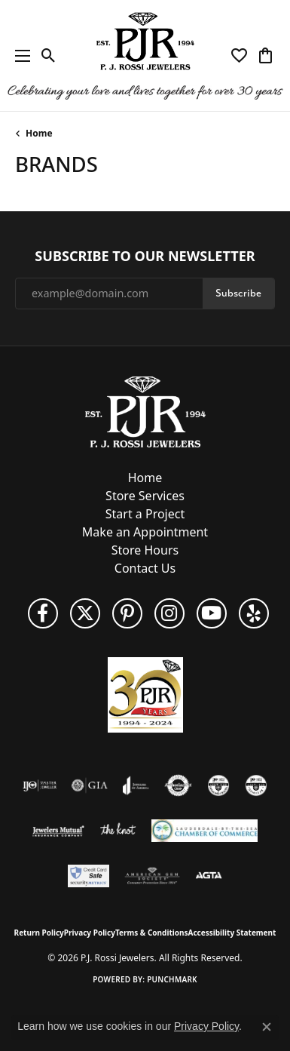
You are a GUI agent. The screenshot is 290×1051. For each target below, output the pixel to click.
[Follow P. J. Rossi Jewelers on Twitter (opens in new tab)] (85, 613)
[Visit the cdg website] (218, 785)
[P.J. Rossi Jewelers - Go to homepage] (145, 410)
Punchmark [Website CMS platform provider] (172, 979)
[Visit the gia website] (90, 785)
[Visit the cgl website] (256, 785)
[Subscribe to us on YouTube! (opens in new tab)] (212, 613)
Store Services (145, 495)
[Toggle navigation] (19, 55)
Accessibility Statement (232, 932)
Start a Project (145, 514)
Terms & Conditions (151, 932)
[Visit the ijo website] (39, 785)
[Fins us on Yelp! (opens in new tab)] (254, 613)
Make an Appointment (145, 532)
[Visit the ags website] (152, 876)
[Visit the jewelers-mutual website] (58, 830)
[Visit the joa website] (136, 785)
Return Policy (39, 932)
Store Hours (145, 550)
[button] (48, 56)
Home (39, 133)
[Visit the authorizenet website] (178, 785)
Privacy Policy (89, 932)
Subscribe (238, 293)
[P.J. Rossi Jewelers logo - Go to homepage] (145, 55)
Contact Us (145, 568)
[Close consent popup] (266, 1026)
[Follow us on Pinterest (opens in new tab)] (127, 613)
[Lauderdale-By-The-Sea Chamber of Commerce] (204, 830)
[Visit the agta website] (208, 876)
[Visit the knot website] (117, 830)
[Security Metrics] (88, 876)
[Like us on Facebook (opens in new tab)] (43, 613)
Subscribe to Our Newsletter (145, 256)
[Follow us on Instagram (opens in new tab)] (169, 613)
